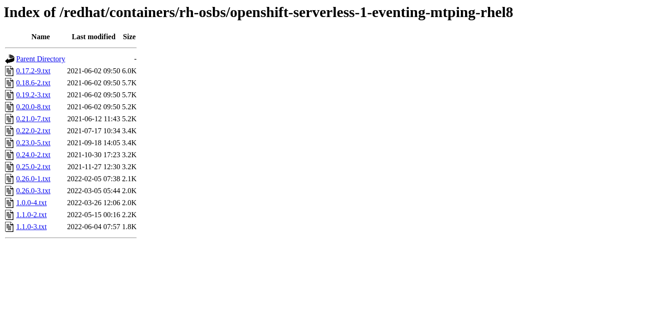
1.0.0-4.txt (31, 203)
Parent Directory (40, 59)
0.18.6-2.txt (33, 83)
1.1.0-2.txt (31, 215)
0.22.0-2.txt (33, 131)
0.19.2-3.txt (33, 95)
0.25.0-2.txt (33, 167)
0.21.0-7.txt (33, 119)
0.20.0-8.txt (33, 107)
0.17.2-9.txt (33, 71)
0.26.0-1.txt (33, 179)
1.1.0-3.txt (31, 227)
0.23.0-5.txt (33, 143)
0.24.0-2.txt (33, 155)
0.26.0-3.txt (33, 191)
